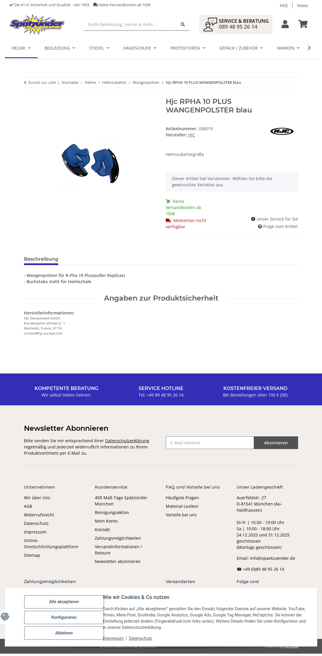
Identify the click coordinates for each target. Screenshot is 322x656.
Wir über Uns (37, 500)
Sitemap (32, 557)
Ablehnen (65, 632)
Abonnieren (276, 445)
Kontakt (102, 532)
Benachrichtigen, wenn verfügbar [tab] (152, 262)
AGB (28, 508)
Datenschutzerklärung (127, 443)
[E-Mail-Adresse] (210, 445)
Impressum (35, 534)
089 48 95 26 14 (238, 27)
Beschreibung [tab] (41, 262)
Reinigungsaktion (112, 515)
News (302, 5)
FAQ (284, 5)
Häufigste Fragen (182, 500)
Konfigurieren (64, 617)
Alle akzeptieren (65, 602)
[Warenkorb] (305, 25)
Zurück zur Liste (42, 84)
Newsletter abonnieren (118, 564)
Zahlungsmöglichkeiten (118, 540)
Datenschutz (36, 525)
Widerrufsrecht (39, 517)
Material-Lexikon (182, 508)
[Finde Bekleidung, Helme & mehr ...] (133, 25)
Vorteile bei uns (181, 517)
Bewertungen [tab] (85, 262)
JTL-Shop (291, 648)
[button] (285, 25)
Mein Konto (106, 523)
